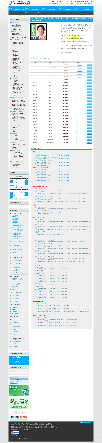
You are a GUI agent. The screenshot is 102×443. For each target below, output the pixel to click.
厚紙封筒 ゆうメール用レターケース (19, 279)
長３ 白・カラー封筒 (15, 152)
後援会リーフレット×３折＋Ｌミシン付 (20, 251)
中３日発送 (38, 234)
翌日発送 (59, 234)
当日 (85, 190)
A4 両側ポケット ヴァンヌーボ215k (18, 118)
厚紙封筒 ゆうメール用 (15, 146)
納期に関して (43, 423)
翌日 (89, 40)
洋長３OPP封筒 (14, 139)
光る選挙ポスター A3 (15, 29)
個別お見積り (13, 169)
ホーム (14, 12)
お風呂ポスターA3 (15, 295)
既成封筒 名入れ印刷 (15, 150)
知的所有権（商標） (14, 426)
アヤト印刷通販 (18, 15)
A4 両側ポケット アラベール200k (17, 117)
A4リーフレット (14, 124)
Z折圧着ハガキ (14, 129)
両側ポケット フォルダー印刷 (17, 111)
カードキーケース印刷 (15, 70)
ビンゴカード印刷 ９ (15, 91)
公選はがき (13, 48)
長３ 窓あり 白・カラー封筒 (17, 156)
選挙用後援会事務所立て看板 (18, 225)
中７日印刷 (38, 190)
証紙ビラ (13, 50)
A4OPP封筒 (14, 309)
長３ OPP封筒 (14, 135)
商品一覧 (27, 12)
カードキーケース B (15, 75)
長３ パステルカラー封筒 (16, 153)
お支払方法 (13, 424)
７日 (73, 40)
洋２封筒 (13, 334)
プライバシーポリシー (28, 426)
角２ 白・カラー (14, 157)
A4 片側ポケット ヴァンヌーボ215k (18, 104)
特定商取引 (21, 426)
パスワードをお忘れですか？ (16, 381)
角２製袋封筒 (14, 343)
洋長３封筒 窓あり (15, 331)
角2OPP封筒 (14, 311)
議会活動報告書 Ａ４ (16, 233)
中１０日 (64, 40)
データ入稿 (75, 12)
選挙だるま (13, 67)
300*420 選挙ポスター (16, 218)
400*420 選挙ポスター (16, 215)
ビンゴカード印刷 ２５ (15, 92)
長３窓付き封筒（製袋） (15, 164)
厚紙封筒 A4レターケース (17, 278)
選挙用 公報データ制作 (15, 68)
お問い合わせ (87, 12)
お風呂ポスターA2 (15, 298)
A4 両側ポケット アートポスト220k (18, 116)
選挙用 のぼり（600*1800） (18, 241)
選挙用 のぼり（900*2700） (18, 242)
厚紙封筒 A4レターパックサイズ (17, 144)
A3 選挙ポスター (15, 216)
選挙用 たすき (15, 238)
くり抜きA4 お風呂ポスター (16, 87)
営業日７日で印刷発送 (41, 155)
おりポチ (13, 95)
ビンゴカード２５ (15, 301)
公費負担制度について (14, 429)
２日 (87, 40)
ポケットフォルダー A (16, 259)
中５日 (46, 305)
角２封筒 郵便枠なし (16, 326)
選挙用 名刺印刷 (14, 54)
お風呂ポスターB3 (15, 297)
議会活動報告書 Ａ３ (16, 234)
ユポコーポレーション (71, 35)
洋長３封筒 (14, 329)
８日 (70, 40)
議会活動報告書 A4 (15, 58)
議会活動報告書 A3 (15, 59)
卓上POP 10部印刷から (16, 88)
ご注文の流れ (32, 424)
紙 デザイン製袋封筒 (15, 161)
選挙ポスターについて (53, 427)
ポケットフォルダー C (16, 262)
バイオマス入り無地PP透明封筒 (17, 140)
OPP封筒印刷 (13, 133)
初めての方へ (51, 12)
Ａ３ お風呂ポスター (15, 80)
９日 (67, 40)
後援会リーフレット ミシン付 (16, 52)
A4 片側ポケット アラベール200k (17, 103)
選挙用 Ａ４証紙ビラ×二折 (17, 229)
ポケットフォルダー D (15, 120)
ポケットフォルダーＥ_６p (16, 108)
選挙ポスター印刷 (14, 22)
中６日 (37, 305)
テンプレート (63, 12)
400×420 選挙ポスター (15, 24)
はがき (12, 130)
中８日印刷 (38, 319)
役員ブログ (28, 429)
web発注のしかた (36, 423)
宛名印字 (13, 131)
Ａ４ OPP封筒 (14, 136)
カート (22, 423)
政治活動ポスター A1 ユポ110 (17, 43)
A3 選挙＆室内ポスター (15, 25)
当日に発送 (66, 155)
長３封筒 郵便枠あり (16, 321)
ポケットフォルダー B (16, 260)
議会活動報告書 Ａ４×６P (17, 236)
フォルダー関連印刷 (15, 122)
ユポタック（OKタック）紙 (31, 427)
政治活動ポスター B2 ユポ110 (17, 45)
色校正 (56, 424)
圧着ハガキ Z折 (15, 286)
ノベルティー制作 (14, 78)
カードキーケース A (15, 72)
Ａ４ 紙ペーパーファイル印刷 (16, 84)
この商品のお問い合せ (66, 52)
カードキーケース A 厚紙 (16, 74)
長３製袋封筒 (14, 339)
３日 (84, 40)
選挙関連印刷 (13, 47)
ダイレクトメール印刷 (15, 125)
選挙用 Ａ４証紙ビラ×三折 (17, 230)
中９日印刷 (38, 212)
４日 (81, 40)
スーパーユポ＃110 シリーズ (17, 39)
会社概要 (45, 426)
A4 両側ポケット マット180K (16, 113)
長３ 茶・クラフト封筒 (15, 155)
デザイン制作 (13, 148)
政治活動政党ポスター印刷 (16, 31)
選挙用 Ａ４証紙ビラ (16, 227)
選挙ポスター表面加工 (15, 63)
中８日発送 (60, 268)
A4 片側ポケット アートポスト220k (18, 101)
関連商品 (12, 142)
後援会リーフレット (15, 51)
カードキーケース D (16, 272)
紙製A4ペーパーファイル (17, 294)
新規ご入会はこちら (14, 382)
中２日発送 (49, 234)
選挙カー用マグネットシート (16, 62)
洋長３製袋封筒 (15, 346)
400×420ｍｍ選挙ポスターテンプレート (69, 49)
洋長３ (12, 159)
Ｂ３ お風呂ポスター (15, 81)
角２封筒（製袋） (14, 165)
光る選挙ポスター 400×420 (16, 28)
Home (10, 15)
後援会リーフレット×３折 (17, 249)
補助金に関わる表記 (14, 427)
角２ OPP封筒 (14, 138)
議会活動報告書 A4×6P (16, 60)
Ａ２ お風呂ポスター (15, 83)
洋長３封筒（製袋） (15, 167)
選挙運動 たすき (14, 55)
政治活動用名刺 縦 (15, 245)
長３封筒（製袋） (14, 163)
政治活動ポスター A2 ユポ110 (17, 42)
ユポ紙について (22, 427)
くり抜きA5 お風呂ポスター (16, 85)
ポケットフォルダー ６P (17, 265)
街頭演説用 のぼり (14, 56)
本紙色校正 (13, 64)
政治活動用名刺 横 (15, 247)
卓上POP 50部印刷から (16, 89)
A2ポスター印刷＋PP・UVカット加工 (18, 35)
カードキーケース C (15, 76)
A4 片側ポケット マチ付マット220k (18, 107)
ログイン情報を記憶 (14, 377)
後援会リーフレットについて (42, 427)
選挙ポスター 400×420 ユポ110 (17, 41)
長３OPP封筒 (14, 307)
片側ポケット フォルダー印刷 (17, 97)
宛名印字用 (14, 252)
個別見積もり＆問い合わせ (51, 423)
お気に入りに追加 (65, 53)
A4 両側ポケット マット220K (16, 114)
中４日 (54, 305)
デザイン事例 (22, 429)
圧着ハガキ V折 (15, 284)
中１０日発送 (39, 268)
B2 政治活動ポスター (16, 222)
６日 (76, 40)
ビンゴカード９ (15, 300)
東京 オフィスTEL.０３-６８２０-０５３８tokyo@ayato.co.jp (19, 358)
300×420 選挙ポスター (15, 26)
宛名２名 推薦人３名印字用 (18, 254)
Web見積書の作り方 (27, 423)
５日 (78, 40)
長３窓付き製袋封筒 (16, 341)
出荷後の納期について (40, 424)
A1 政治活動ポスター (15, 34)
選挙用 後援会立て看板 (15, 66)
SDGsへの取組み (51, 426)
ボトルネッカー (14, 93)
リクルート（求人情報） (38, 426)
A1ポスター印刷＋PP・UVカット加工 (18, 37)
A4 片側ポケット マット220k (16, 100)
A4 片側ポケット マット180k (16, 99)
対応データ (18, 424)
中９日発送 (50, 268)
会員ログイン (16, 423)
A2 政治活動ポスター (15, 33)
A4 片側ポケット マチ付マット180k (18, 105)
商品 (13, 15)
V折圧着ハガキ (14, 127)
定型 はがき (14, 287)
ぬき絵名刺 (13, 147)
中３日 (63, 305)
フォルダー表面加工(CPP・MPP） (17, 109)
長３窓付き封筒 (15, 322)
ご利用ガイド (39, 12)
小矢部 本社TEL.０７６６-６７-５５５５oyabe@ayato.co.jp (19, 362)
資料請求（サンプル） (49, 424)
